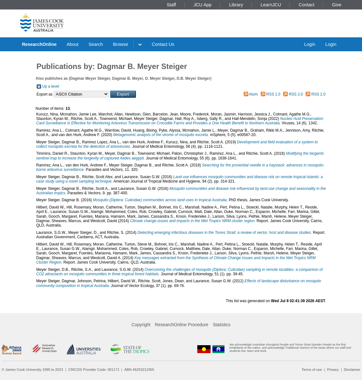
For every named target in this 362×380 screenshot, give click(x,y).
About (73, 44)
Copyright (141, 324)
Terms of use (312, 369)
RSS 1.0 (273, 94)
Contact (307, 4)
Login (309, 44)
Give (336, 4)
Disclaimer (352, 369)
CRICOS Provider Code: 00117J (93, 369)
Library (236, 4)
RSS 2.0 (296, 94)
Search (96, 44)
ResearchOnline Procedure (181, 324)
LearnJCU (271, 4)
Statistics (221, 324)
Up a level (50, 86)
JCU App (202, 4)
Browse (120, 44)
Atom (253, 94)
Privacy (333, 369)
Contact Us (163, 44)
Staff (171, 4)
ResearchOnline (39, 44)
